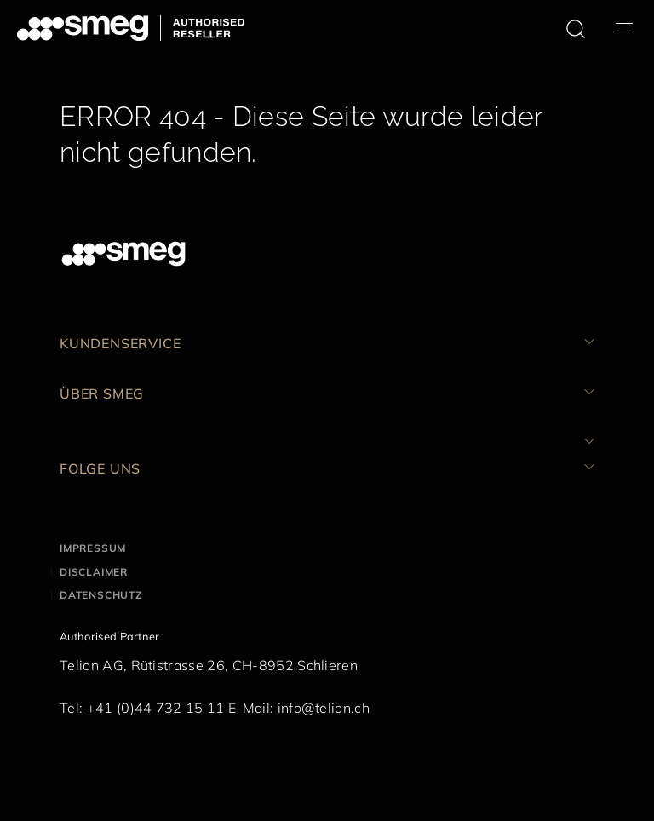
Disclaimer (94, 572)
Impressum (93, 548)
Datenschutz (101, 594)
